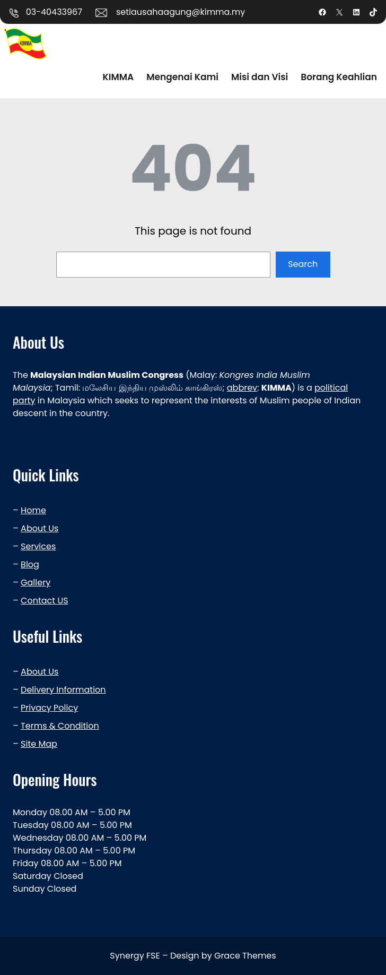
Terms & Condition (60, 726)
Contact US (44, 600)
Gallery (35, 582)
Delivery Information (63, 690)
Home (33, 510)
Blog (30, 564)
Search (303, 264)
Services (38, 546)
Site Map (39, 744)
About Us (39, 528)
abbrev (242, 388)
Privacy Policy (49, 708)
